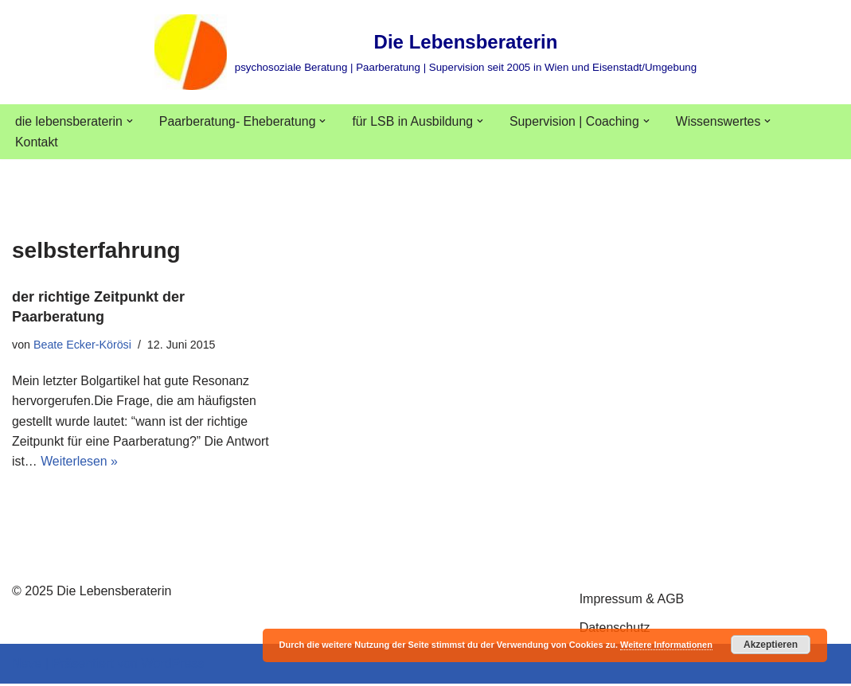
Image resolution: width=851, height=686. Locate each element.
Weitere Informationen (666, 644)
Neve (26, 665)
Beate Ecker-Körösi (82, 344)
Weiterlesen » (80, 463)
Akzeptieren (771, 644)
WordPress (172, 665)
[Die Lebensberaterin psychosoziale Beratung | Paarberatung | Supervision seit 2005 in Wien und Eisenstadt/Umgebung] (425, 52)
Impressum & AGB (632, 601)
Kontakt (36, 143)
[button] (130, 121)
